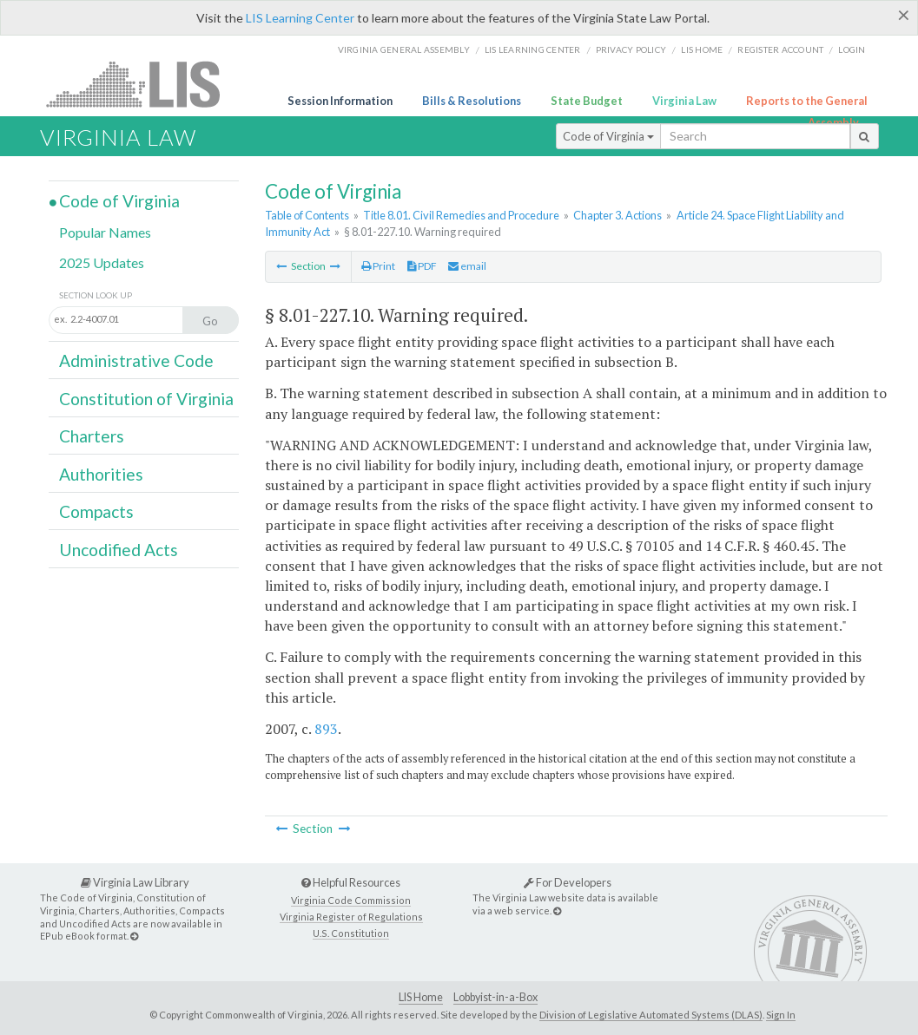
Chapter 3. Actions (617, 215)
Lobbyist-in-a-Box (495, 997)
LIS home (702, 49)
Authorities (101, 474)
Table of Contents (307, 215)
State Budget (587, 101)
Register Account (780, 49)
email (467, 265)
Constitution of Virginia (146, 399)
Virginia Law (684, 101)
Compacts (96, 511)
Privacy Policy (631, 49)
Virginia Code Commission (351, 900)
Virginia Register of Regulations (351, 916)
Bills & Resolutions (471, 101)
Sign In (781, 1014)
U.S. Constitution (351, 933)
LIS (143, 84)
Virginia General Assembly (404, 49)
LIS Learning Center (300, 17)
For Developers (567, 882)
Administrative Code (136, 360)
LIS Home (421, 997)
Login (851, 49)
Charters (91, 436)
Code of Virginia (608, 136)
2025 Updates (101, 262)
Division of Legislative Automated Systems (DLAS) (651, 1014)
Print (378, 265)
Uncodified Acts (118, 550)
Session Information (340, 101)
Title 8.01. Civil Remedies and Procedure (461, 215)
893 (326, 728)
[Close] (903, 14)
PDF (422, 265)
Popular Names (105, 232)
